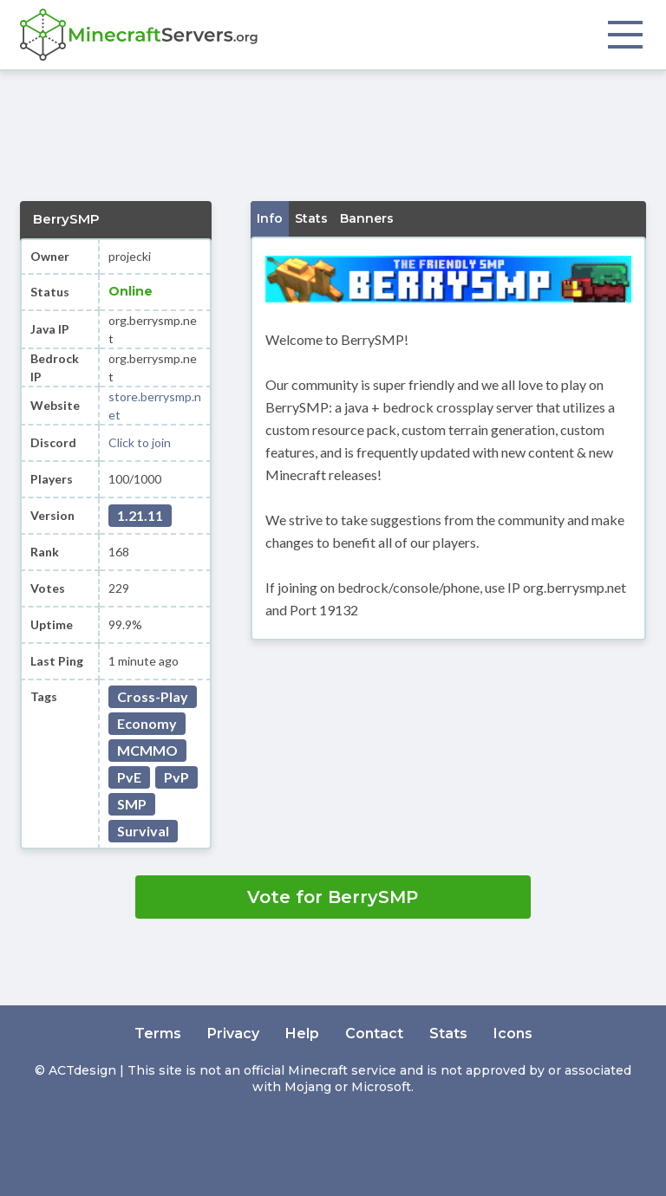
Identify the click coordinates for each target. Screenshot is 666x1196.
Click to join (139, 442)
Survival (143, 830)
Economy (147, 723)
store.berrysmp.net (154, 405)
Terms (157, 1033)
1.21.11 (140, 515)
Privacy (233, 1033)
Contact (374, 1033)
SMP (132, 804)
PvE (129, 777)
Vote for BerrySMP (332, 897)
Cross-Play (152, 696)
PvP (176, 777)
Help (302, 1033)
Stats (448, 1033)
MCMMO (147, 750)
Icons (512, 1033)
